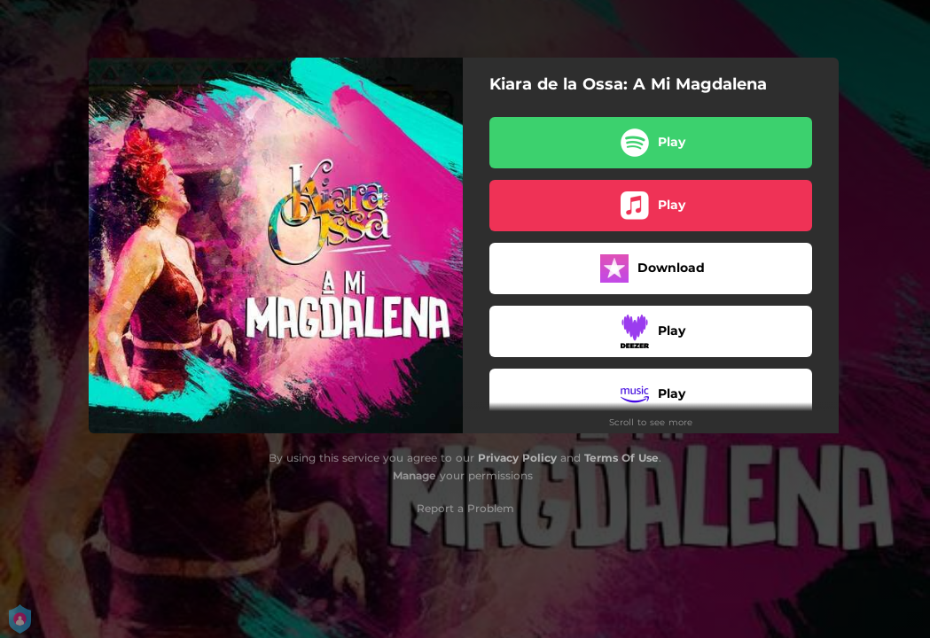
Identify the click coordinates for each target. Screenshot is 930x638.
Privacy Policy (517, 457)
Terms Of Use (621, 457)
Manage (414, 475)
